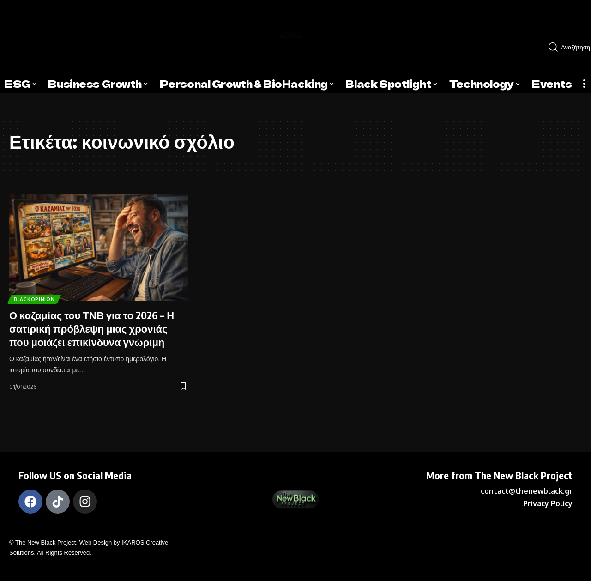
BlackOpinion (37, 297)
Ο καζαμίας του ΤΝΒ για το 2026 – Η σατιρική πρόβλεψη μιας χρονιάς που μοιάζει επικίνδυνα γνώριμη (91, 328)
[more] (584, 84)
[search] (566, 47)
